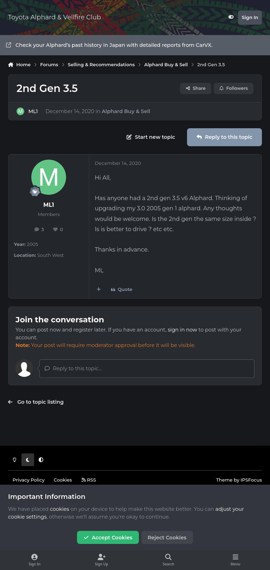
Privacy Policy (29, 480)
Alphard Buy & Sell (126, 111)
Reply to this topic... (73, 368)
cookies (59, 509)
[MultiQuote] (99, 290)
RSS (88, 480)
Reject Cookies (167, 537)
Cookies (63, 480)
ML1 (33, 111)
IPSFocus (251, 480)
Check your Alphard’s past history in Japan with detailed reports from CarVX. (109, 45)
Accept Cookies (108, 537)
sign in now (182, 330)
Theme (224, 480)
